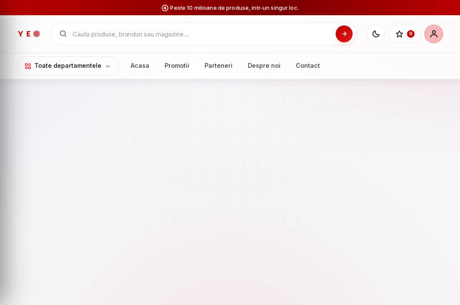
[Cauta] (344, 33)
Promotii (177, 65)
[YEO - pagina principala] (29, 34)
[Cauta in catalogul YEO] (201, 34)
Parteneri (219, 65)
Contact (308, 65)
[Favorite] (405, 34)
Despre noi (264, 65)
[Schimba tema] (376, 34)
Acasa (140, 65)
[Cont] (433, 34)
